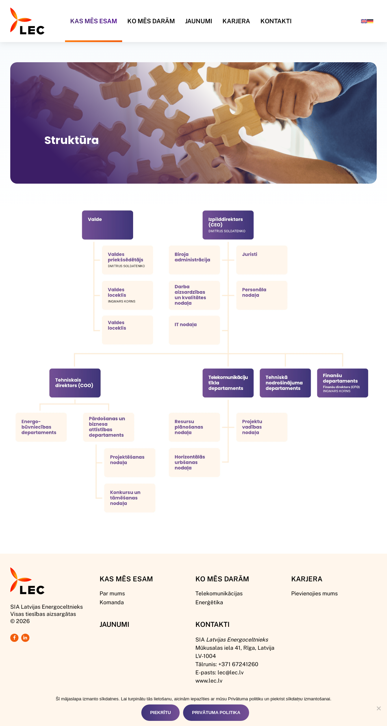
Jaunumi (198, 21)
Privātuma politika (216, 712)
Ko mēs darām (151, 21)
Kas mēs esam (126, 579)
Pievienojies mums (314, 593)
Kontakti (276, 21)
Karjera (236, 21)
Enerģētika (209, 602)
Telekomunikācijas (219, 593)
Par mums (112, 593)
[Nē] (378, 708)
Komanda (112, 602)
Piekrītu (160, 712)
